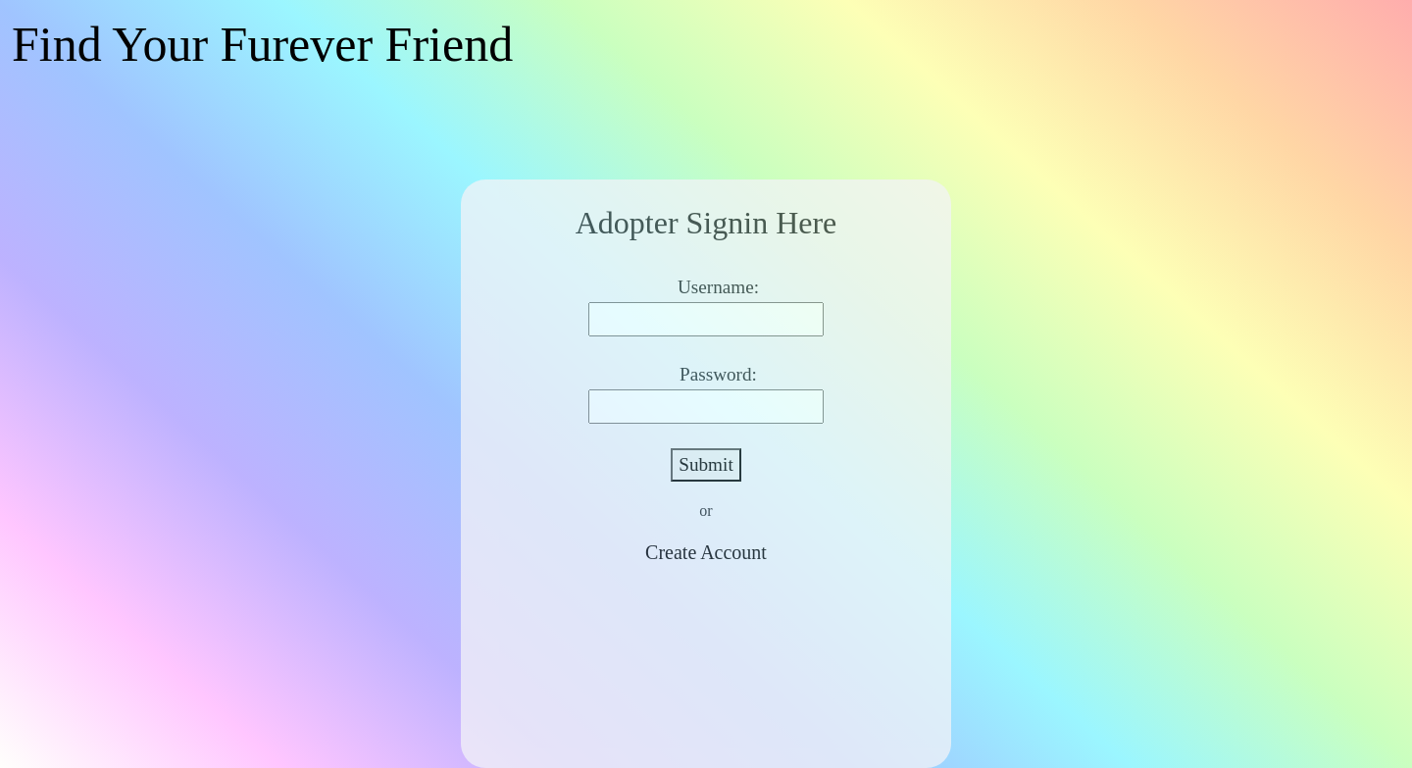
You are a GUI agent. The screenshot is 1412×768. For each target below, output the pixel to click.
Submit (705, 464)
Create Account (706, 552)
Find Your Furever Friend (262, 44)
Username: (718, 287)
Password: (718, 374)
